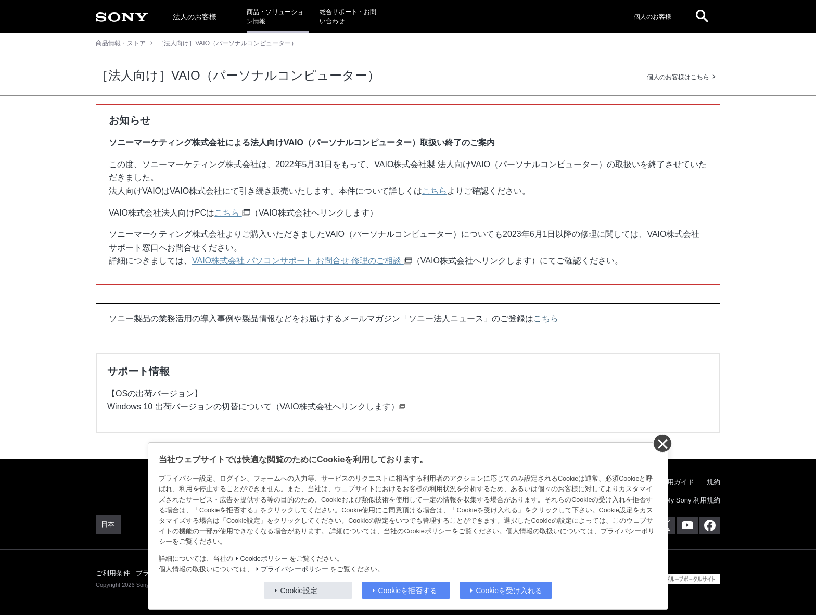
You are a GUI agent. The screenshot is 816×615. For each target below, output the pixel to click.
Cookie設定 (299, 590)
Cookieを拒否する (408, 590)
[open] (702, 16)
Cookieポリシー (264, 558)
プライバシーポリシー (294, 569)
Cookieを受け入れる (509, 590)
